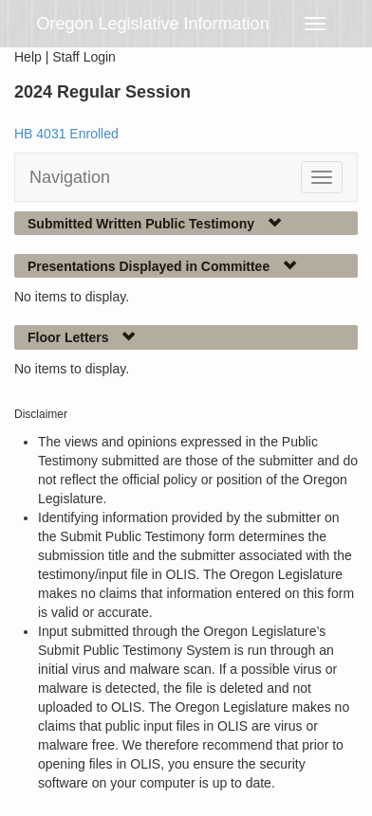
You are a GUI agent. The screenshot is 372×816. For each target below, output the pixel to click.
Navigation (69, 177)
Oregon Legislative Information (153, 23)
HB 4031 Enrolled (66, 133)
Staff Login (84, 56)
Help (28, 56)
